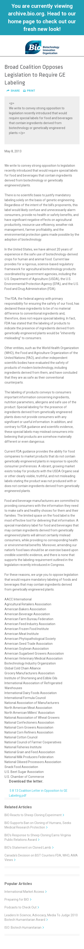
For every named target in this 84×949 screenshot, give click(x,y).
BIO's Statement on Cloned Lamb (29, 847)
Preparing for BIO (18, 899)
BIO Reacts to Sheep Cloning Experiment (34, 815)
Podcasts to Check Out (21, 907)
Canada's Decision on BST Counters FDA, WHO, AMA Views (41, 858)
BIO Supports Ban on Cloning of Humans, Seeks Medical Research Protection (37, 825)
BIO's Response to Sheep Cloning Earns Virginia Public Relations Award (37, 837)
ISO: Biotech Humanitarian (24, 927)
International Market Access (25, 891)
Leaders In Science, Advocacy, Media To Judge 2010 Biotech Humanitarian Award (41, 917)
